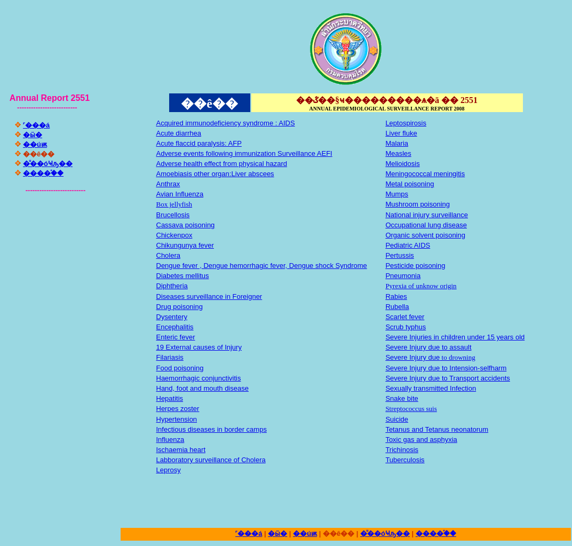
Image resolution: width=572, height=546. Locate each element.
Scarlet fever (404, 317)
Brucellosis (173, 215)
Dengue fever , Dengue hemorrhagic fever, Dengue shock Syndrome (261, 266)
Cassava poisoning (185, 225)
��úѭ (35, 144)
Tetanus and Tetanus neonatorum (436, 429)
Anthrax (168, 184)
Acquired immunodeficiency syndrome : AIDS (225, 123)
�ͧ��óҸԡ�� (48, 164)
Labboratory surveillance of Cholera (211, 460)
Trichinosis (401, 450)
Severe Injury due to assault (428, 347)
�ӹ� (32, 135)
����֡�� (43, 173)
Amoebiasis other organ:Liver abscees (215, 174)
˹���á (36, 125)
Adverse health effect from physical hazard (221, 164)
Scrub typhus (405, 327)
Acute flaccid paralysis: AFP (199, 143)
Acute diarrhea (179, 133)
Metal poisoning (409, 184)
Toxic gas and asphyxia (421, 440)
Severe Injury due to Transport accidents (447, 378)
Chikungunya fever (185, 245)
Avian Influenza (180, 194)
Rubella (397, 307)
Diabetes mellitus (182, 276)
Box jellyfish (174, 204)
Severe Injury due (412, 357)
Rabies (396, 296)
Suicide (396, 419)
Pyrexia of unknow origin (420, 286)
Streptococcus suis (410, 409)
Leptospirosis (405, 123)
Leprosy (168, 470)
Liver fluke (401, 133)
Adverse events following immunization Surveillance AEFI (244, 153)
